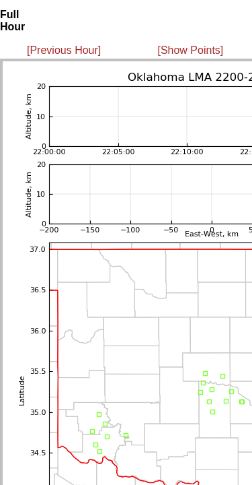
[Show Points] (190, 50)
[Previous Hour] (64, 50)
